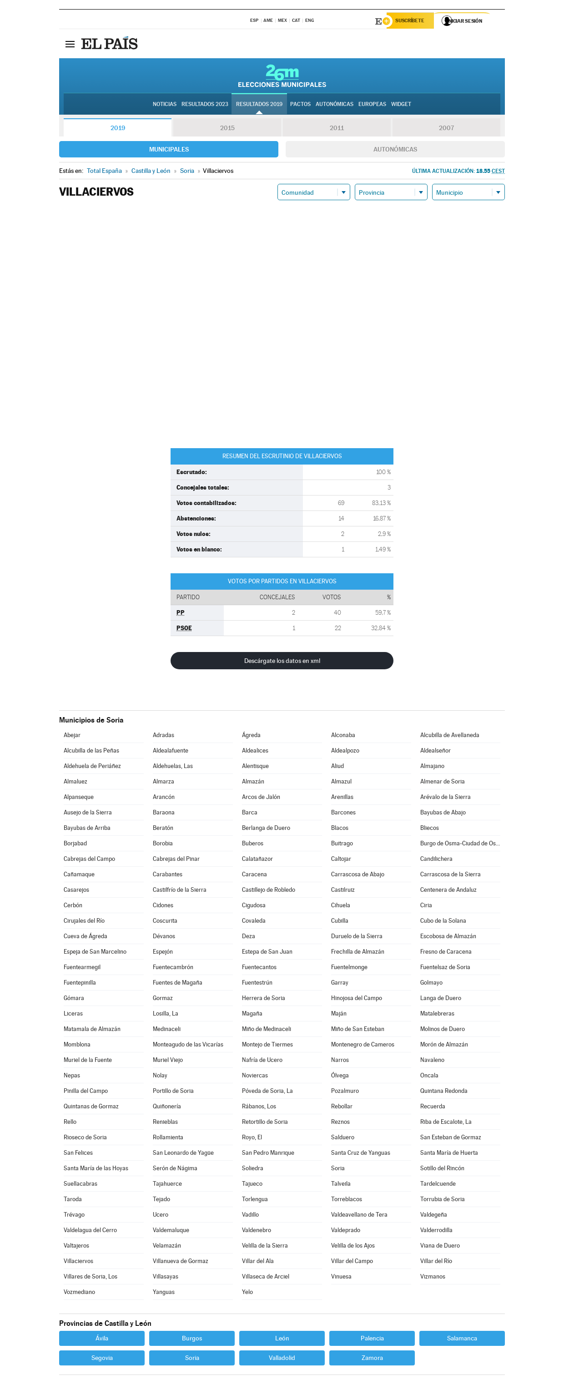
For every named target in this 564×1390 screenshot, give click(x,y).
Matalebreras (437, 1014)
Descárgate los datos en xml (282, 662)
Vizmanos (432, 1277)
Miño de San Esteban (357, 1030)
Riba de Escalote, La (446, 1123)
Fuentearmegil (82, 968)
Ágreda (251, 736)
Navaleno (432, 1061)
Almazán (253, 782)
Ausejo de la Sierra (88, 813)
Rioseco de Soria (85, 1138)
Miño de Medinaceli (266, 1030)
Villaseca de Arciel (265, 1277)
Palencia (372, 1339)
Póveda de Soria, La (267, 1092)
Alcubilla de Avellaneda (449, 736)
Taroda (73, 1200)
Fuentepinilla (80, 984)
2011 (337, 129)
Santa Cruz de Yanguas (360, 1154)
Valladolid (282, 1359)
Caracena (254, 875)
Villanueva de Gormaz (180, 1262)
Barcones (343, 813)
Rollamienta (168, 1138)
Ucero (160, 1216)
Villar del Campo (352, 1262)
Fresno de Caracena (446, 953)
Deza (248, 937)
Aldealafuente (170, 751)
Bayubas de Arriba (87, 829)
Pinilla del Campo (86, 1092)
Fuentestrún (257, 984)
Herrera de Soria (263, 999)
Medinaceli (167, 1030)
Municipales (169, 150)
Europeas (372, 105)
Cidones (163, 906)
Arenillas (342, 798)
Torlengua (255, 1200)
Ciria (426, 906)
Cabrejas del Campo (89, 860)
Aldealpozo (345, 751)
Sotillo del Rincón (442, 1169)
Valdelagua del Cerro (90, 1231)
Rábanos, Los (259, 1107)
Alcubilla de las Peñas (91, 751)
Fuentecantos (259, 968)
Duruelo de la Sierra (357, 937)
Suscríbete (412, 21)
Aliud (337, 767)
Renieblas (165, 1123)
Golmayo (431, 984)
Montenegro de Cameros (362, 1045)
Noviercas (255, 1076)
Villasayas (165, 1277)
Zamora (372, 1359)
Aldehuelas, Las (173, 767)
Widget (401, 105)
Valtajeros (76, 1246)
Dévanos (164, 937)
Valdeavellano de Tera (359, 1216)
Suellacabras (80, 1185)
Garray (339, 984)
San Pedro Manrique (268, 1154)
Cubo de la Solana (443, 922)
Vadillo (250, 1216)
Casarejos (76, 891)
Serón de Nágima (175, 1169)
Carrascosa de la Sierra (450, 875)
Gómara (74, 999)
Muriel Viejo (168, 1061)
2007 (446, 129)
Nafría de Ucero (262, 1061)
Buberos (252, 844)
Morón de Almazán (444, 1045)
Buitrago (342, 844)
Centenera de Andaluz (448, 891)
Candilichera (436, 860)
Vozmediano (79, 1293)
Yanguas (164, 1293)
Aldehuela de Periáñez (92, 767)
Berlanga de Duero (266, 829)
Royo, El (252, 1138)
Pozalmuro (345, 1092)
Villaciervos (78, 1262)
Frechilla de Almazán (357, 953)
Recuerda (432, 1107)
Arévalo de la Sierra (445, 798)
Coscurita (165, 922)
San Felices (78, 1154)
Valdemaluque (171, 1231)
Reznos (340, 1123)
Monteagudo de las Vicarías (188, 1045)
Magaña (252, 1014)
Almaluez (75, 782)
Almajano (432, 767)
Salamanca (462, 1339)
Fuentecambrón (173, 968)
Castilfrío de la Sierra (179, 891)
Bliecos (429, 829)
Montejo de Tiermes (267, 1045)
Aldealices (255, 751)
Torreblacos (346, 1200)
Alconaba (343, 736)
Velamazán (167, 1246)
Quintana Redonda (444, 1092)
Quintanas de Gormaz (91, 1107)
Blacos (339, 829)
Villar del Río (436, 1262)
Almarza (163, 782)
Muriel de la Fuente (88, 1061)
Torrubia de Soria (442, 1200)
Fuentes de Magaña (177, 984)
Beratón (163, 829)
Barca (249, 813)
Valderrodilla (436, 1231)
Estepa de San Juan (267, 953)
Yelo (247, 1293)
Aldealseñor (435, 751)
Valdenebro (256, 1231)
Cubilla (339, 922)
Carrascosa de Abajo (357, 875)
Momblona (77, 1045)
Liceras (73, 1014)
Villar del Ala (258, 1262)
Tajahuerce (167, 1185)
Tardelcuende (438, 1185)
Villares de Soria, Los (90, 1277)
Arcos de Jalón (261, 798)
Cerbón (73, 906)
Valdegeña (433, 1216)
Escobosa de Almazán (448, 937)
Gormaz (163, 999)
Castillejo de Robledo (268, 891)
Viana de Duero (440, 1246)
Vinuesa (341, 1277)
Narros (340, 1061)
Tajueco (252, 1185)
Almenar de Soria (442, 782)
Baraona (164, 813)
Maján (339, 1014)
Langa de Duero (440, 999)
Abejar (72, 736)
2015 (227, 129)
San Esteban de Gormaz (450, 1138)
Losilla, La (165, 1014)
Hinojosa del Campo (356, 999)
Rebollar (341, 1107)
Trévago (74, 1216)
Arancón (164, 798)
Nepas (72, 1076)
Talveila (341, 1185)
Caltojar (341, 860)
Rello (70, 1123)
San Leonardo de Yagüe (183, 1154)
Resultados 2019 (259, 105)
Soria (338, 1169)
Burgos (192, 1339)
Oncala (429, 1076)
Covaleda (254, 922)
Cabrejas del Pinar (176, 860)
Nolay (160, 1076)
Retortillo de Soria (265, 1123)
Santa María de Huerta (449, 1154)
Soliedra (252, 1169)
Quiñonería (167, 1107)
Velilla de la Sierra (265, 1246)
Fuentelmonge (349, 968)
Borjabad (75, 844)
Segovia (102, 1359)
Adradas (163, 736)
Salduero (342, 1138)
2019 (118, 129)
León (282, 1339)
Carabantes (167, 875)
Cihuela (340, 906)
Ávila (102, 1339)
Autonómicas (395, 150)
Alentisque (255, 767)
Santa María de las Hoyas (96, 1169)
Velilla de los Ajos (353, 1246)
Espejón (163, 953)
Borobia (163, 844)
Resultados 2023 (204, 105)
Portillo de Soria (173, 1092)
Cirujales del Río (84, 922)
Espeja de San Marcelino (95, 953)
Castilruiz (343, 891)
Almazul (341, 782)
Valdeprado (345, 1231)
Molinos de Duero (442, 1030)
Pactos (300, 105)
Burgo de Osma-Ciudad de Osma (460, 844)
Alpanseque (79, 798)
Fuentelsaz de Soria (445, 968)
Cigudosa (254, 906)
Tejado (161, 1200)
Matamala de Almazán (92, 1030)
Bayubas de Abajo (443, 813)
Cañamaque (79, 875)
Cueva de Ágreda (85, 937)
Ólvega (340, 1076)
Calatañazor (257, 860)
